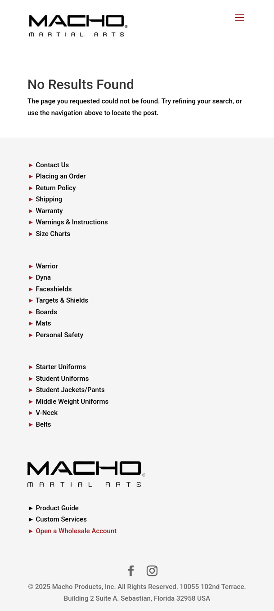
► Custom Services (57, 519)
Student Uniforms (62, 379)
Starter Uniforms (61, 367)
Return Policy (56, 188)
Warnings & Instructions (72, 222)
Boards (46, 312)
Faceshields (54, 289)
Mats (43, 323)
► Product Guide (53, 508)
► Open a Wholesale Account (72, 531)
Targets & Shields (62, 300)
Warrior (47, 266)
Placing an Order (60, 176)
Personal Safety (59, 335)
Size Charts (53, 234)
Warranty (49, 211)
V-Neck (47, 413)
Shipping (49, 199)
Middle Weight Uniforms (72, 401)
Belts (43, 424)
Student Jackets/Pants (70, 390)
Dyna (43, 277)
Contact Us (52, 165)
